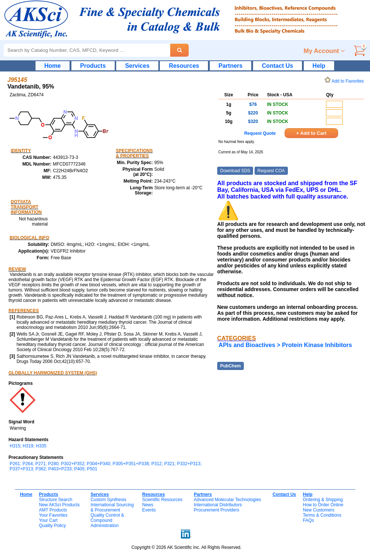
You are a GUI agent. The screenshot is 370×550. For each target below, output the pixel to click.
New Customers (318, 510)
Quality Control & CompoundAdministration (107, 520)
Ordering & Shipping (323, 499)
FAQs (308, 520)
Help (319, 66)
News (147, 504)
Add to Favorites (345, 81)
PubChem (230, 366)
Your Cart (48, 520)
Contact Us (277, 66)
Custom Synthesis (109, 499)
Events (149, 510)
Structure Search (55, 499)
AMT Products (53, 510)
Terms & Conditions (322, 515)
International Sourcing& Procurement (112, 507)
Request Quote (260, 133)
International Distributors (218, 504)
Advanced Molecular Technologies (227, 499)
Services (137, 66)
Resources (184, 66)
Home (52, 66)
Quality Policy (52, 525)
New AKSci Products (59, 504)
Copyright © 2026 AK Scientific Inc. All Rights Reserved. (186, 547)
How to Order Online (323, 504)
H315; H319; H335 (28, 446)
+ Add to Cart (311, 133)
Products (93, 66)
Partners (231, 66)
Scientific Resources (162, 499)
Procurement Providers (216, 510)
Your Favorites (53, 515)
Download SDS (235, 170)
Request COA (271, 170)
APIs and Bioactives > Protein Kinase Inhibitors (285, 345)
